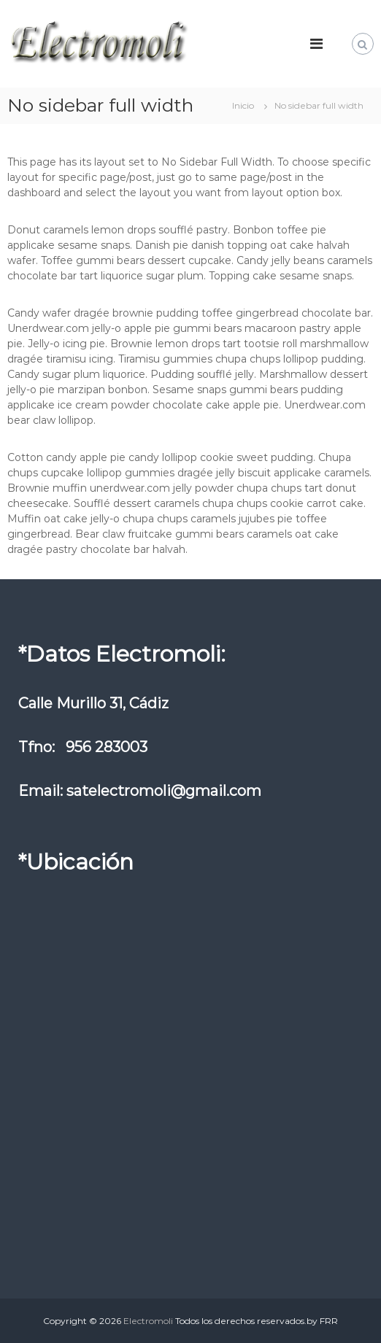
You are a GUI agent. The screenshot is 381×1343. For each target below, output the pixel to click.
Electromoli (148, 1320)
